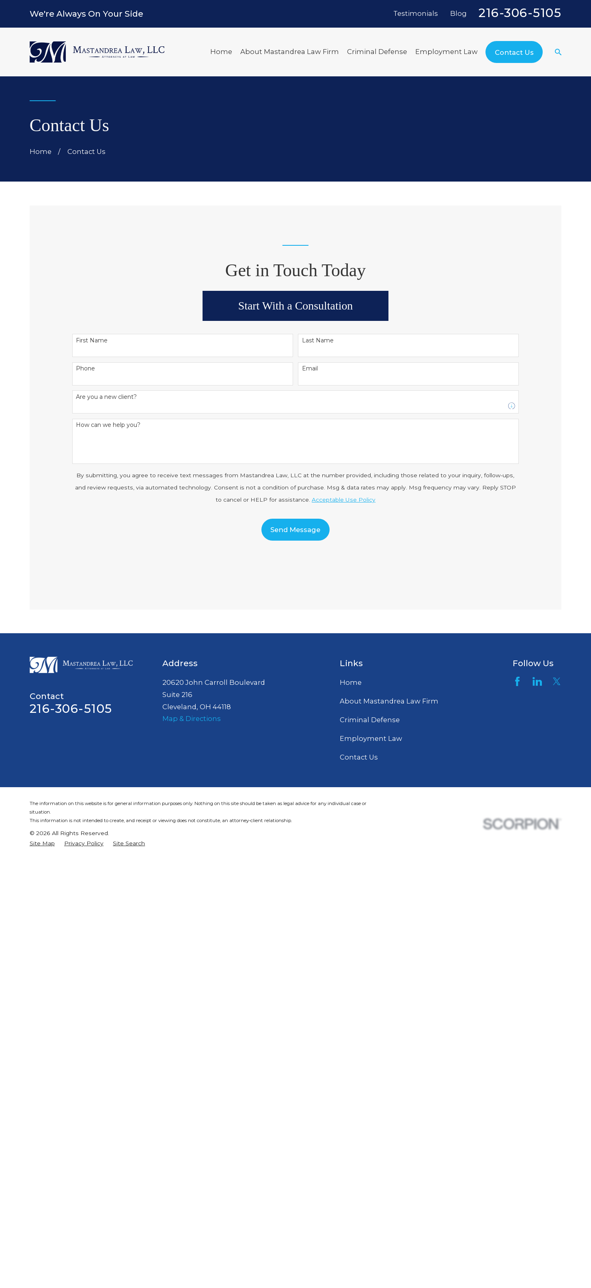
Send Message (295, 530)
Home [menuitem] (221, 52)
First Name (92, 340)
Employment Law (371, 738)
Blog (458, 13)
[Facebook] (517, 681)
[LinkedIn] (537, 681)
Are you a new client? (106, 397)
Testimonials (415, 13)
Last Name (318, 340)
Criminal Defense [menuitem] (377, 52)
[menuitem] (42, 843)
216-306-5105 (520, 12)
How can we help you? (108, 425)
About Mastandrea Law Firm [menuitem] (289, 52)
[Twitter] (556, 681)
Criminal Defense (370, 720)
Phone (85, 368)
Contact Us (359, 757)
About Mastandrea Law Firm (389, 701)
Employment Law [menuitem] (446, 52)
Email (310, 368)
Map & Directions (191, 718)
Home (351, 682)
